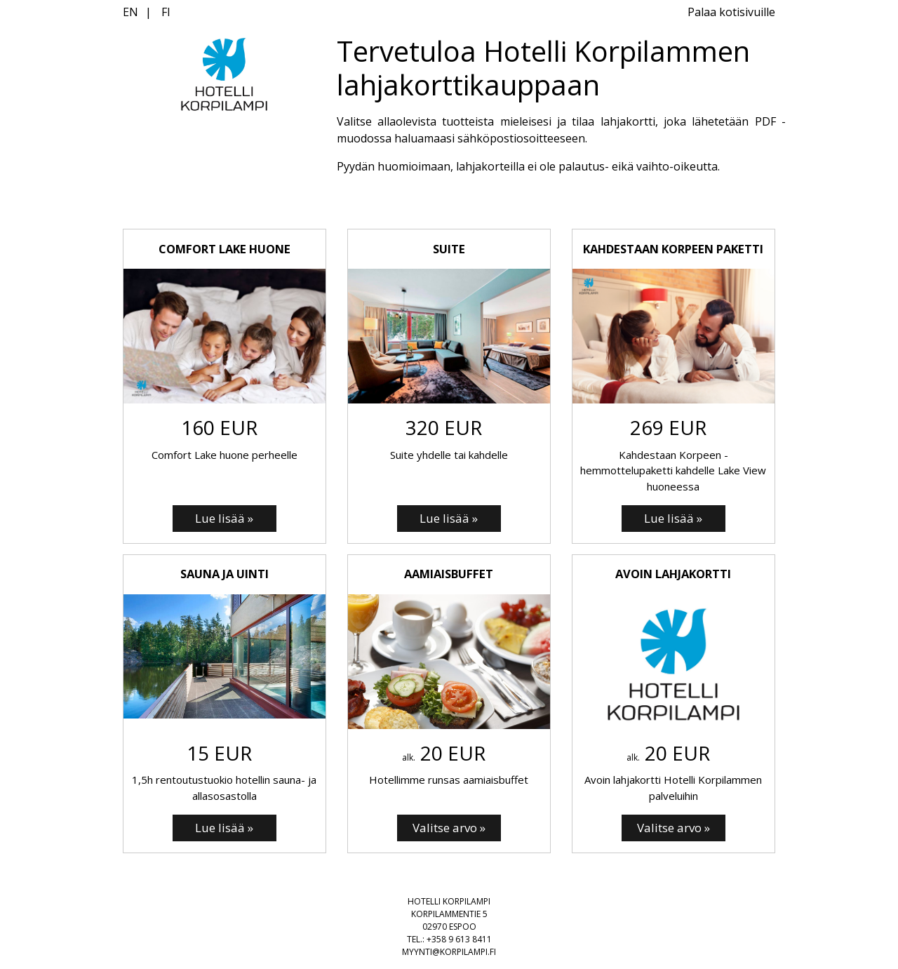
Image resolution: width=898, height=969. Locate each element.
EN (130, 12)
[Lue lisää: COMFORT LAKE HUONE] (224, 518)
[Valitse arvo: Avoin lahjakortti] (673, 828)
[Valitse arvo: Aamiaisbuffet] (449, 828)
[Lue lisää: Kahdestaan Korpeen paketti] (673, 518)
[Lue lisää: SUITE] (449, 518)
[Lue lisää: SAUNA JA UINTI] (224, 828)
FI (165, 12)
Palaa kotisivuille (731, 12)
